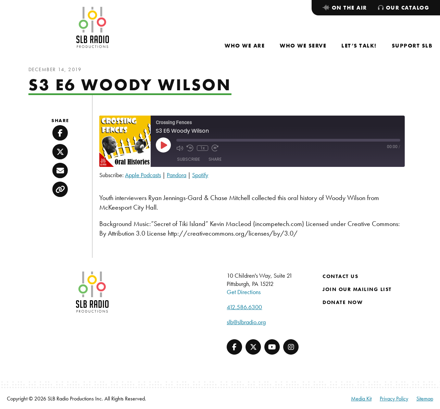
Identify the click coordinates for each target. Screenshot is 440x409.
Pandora (176, 175)
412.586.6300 (244, 307)
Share (215, 159)
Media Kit (361, 398)
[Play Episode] (163, 145)
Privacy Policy (394, 398)
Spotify (200, 175)
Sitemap (424, 398)
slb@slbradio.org (246, 322)
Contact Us (340, 276)
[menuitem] (244, 45)
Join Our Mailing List (357, 289)
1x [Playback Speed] (202, 148)
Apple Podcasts (143, 175)
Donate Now (343, 302)
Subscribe (188, 159)
